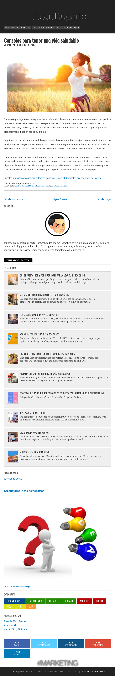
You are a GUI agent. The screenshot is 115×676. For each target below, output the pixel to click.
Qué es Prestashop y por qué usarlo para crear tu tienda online (52, 275)
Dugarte (69, 601)
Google (99, 601)
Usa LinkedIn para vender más (34, 432)
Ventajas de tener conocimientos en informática (44, 295)
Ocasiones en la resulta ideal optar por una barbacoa (47, 354)
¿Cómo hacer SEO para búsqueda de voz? (40, 334)
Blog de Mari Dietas (15, 621)
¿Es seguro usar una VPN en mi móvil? (39, 315)
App (31, 606)
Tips (20, 606)
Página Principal (12, 27)
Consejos (19, 186)
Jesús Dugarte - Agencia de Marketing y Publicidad (48, 671)
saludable (56, 186)
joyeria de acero (13, 478)
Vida (65, 186)
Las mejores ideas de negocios (24, 490)
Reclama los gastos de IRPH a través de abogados (45, 373)
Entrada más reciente (13, 199)
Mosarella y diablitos (15, 629)
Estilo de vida (32, 186)
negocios (84, 601)
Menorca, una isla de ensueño (34, 452)
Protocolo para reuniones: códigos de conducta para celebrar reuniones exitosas (62, 393)
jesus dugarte (14, 601)
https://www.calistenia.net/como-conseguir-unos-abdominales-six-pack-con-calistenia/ (56, 178)
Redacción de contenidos (43, 27)
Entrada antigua (104, 199)
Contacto (25, 27)
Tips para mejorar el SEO (32, 413)
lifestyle (45, 186)
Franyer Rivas (12, 625)
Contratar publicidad (18, 260)
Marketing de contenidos (68, 27)
